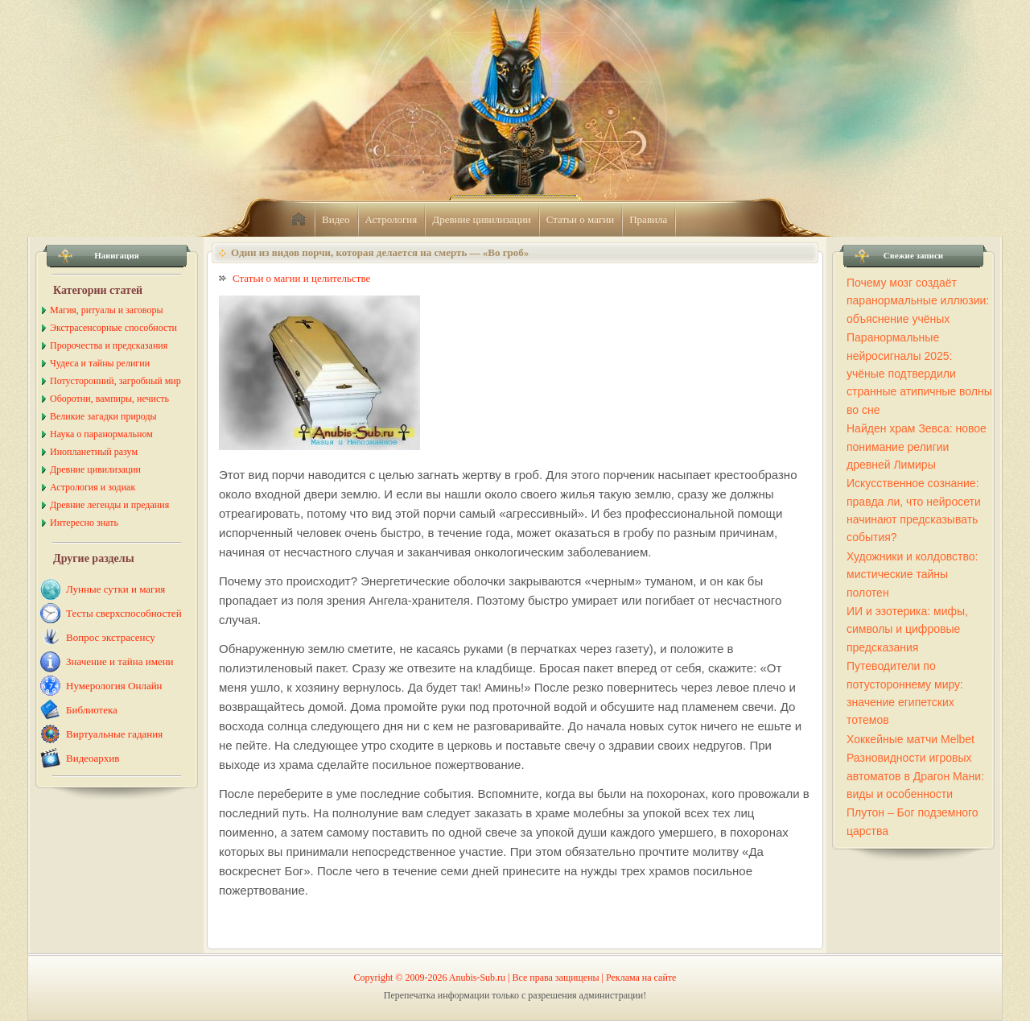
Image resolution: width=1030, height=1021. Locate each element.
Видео (336, 219)
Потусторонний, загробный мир (115, 380)
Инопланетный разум (94, 451)
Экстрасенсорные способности (113, 327)
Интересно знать (84, 522)
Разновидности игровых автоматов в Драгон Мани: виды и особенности (915, 775)
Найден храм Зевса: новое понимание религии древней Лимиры (917, 446)
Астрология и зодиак (92, 487)
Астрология (391, 219)
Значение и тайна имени (120, 661)
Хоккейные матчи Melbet (910, 739)
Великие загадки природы (103, 416)
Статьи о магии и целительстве (301, 278)
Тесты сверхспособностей (124, 613)
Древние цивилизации (481, 219)
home (298, 220)
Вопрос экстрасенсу (110, 637)
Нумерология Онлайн (114, 686)
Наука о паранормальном (101, 434)
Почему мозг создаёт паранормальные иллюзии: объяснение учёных (918, 300)
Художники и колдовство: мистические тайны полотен (912, 574)
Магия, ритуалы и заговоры (106, 310)
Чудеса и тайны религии (100, 363)
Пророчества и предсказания (108, 345)
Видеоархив (92, 758)
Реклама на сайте (641, 977)
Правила (648, 219)
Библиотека (91, 710)
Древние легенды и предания (109, 504)
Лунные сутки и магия (115, 589)
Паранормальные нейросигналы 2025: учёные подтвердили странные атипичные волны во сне (919, 373)
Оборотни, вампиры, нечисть (109, 398)
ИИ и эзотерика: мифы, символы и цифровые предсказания (907, 629)
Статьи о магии (580, 219)
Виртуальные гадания (114, 734)
